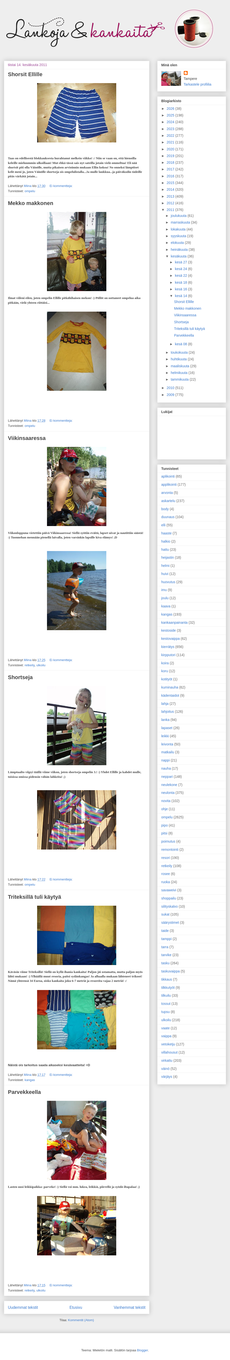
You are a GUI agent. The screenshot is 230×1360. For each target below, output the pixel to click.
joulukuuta (179, 216)
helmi (165, 566)
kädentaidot (170, 695)
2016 (171, 176)
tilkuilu (166, 995)
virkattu (166, 1060)
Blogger (142, 1350)
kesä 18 (181, 282)
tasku (165, 963)
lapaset (166, 728)
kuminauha (169, 687)
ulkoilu (41, 665)
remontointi (169, 850)
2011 (171, 210)
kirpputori (168, 655)
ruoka (165, 882)
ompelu (29, 191)
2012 (171, 203)
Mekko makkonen (30, 203)
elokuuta (178, 243)
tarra (164, 947)
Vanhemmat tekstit (129, 1307)
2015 (171, 183)
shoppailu (168, 898)
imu (164, 590)
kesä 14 (181, 296)
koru (164, 671)
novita (165, 801)
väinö (165, 1069)
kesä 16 (181, 289)
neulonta (168, 793)
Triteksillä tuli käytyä (34, 897)
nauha (166, 768)
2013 (171, 196)
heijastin (167, 557)
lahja (165, 704)
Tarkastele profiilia (197, 84)
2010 (171, 388)
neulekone (169, 785)
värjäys (166, 1077)
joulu (165, 598)
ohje (164, 809)
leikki (165, 736)
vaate (165, 1028)
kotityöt (166, 679)
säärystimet (170, 922)
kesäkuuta (179, 256)
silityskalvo (169, 906)
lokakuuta (178, 229)
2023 (171, 129)
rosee (165, 874)
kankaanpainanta (174, 622)
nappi (165, 760)
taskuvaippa (170, 971)
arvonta (167, 493)
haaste (166, 533)
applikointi (169, 484)
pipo (164, 825)
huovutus (168, 582)
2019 (171, 156)
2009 (171, 395)
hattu (165, 550)
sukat (165, 914)
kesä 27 (181, 262)
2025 (171, 115)
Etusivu (75, 1307)
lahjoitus (167, 712)
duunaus (168, 517)
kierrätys (167, 647)
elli (163, 525)
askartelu (168, 501)
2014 (171, 189)
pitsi (164, 833)
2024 (171, 122)
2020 (171, 149)
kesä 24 (181, 269)
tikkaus (166, 979)
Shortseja (20, 677)
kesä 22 (181, 275)
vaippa (166, 1036)
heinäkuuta (179, 250)
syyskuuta (179, 236)
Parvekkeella (24, 1092)
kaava (165, 606)
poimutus (168, 841)
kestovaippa (170, 639)
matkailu (167, 752)
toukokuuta (179, 352)
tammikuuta (180, 379)
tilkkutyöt (168, 988)
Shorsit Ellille (25, 74)
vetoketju (168, 1044)
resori (165, 858)
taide (165, 931)
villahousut (169, 1052)
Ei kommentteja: (60, 186)
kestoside (168, 630)
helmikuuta (179, 373)
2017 (171, 169)
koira (165, 663)
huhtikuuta (179, 359)
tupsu (165, 1012)
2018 (171, 162)
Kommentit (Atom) (81, 1320)
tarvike (166, 955)
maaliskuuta (180, 366)
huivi (164, 574)
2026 (171, 109)
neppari (167, 777)
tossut (165, 1004)
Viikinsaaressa (27, 438)
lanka (165, 720)
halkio (165, 541)
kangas (29, 1080)
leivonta (167, 744)
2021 (171, 142)
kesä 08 (181, 344)
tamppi (166, 939)
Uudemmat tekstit (23, 1307)
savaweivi (168, 890)
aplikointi (168, 476)
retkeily (29, 665)
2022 (171, 136)
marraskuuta (181, 222)
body (165, 509)
